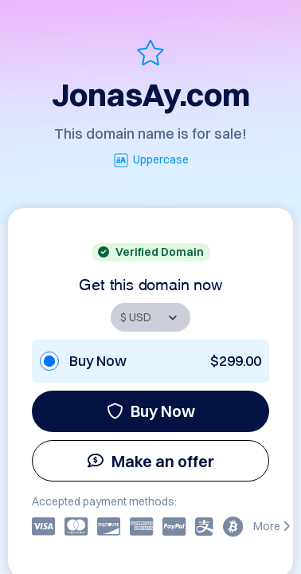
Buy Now (151, 411)
